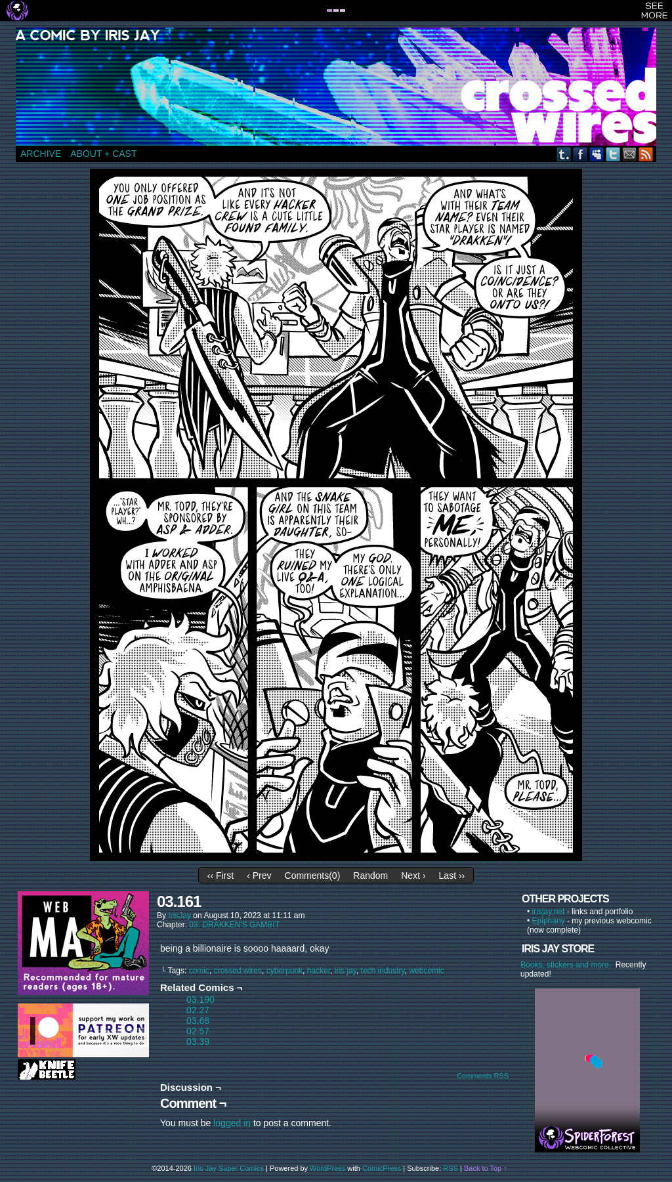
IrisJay (179, 915)
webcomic (426, 970)
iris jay (345, 970)
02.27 (197, 1010)
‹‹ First (220, 875)
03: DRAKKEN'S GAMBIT (234, 924)
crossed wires (238, 970)
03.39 (197, 1041)
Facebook (580, 154)
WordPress (327, 1168)
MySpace (597, 154)
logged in (232, 1123)
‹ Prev (259, 875)
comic (199, 970)
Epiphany (548, 920)
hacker (318, 970)
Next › (413, 875)
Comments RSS (483, 1076)
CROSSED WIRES (340, 87)
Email (629, 154)
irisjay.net (548, 911)
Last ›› (452, 875)
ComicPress (381, 1168)
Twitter (613, 154)
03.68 (197, 1020)
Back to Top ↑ (485, 1168)
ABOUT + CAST (103, 153)
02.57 (197, 1031)
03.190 (200, 999)
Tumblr (564, 154)
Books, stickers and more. (568, 964)
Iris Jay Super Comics (229, 1168)
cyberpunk (284, 970)
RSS (646, 154)
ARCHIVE (40, 153)
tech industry (383, 970)
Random (370, 875)
